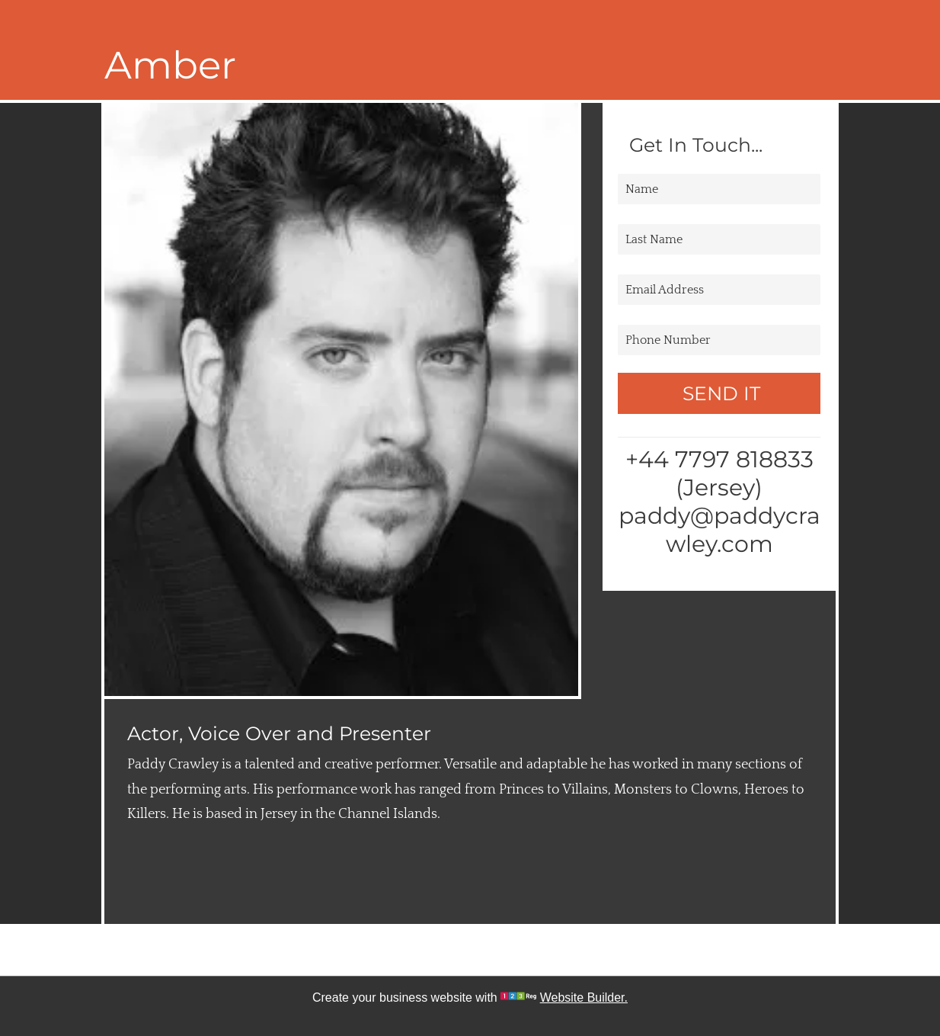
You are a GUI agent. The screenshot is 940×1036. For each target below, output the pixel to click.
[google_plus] (512, 949)
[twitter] (470, 949)
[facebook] (427, 949)
